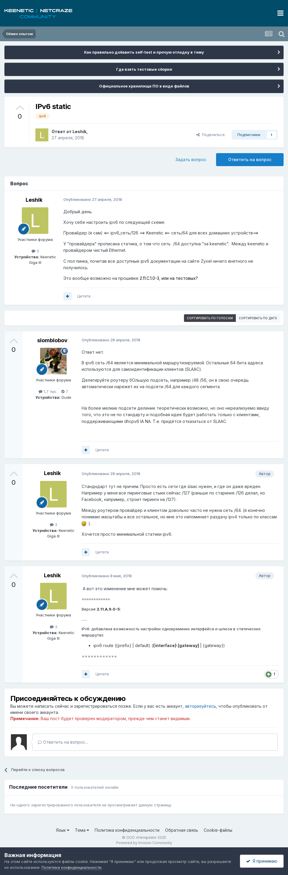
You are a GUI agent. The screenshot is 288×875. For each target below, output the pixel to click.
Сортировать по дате (258, 318)
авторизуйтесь (200, 706)
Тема (82, 830)
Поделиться (210, 134)
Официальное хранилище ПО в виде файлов (144, 86)
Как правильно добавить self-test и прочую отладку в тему (144, 52)
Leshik (79, 131)
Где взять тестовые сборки (144, 69)
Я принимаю (261, 861)
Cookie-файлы (218, 830)
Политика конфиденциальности (127, 830)
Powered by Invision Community (144, 843)
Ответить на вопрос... (63, 742)
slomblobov (52, 340)
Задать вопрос (190, 159)
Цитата (83, 296)
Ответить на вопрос (249, 159)
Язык (62, 830)
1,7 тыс (48, 391)
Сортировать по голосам (210, 318)
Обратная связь (181, 830)
